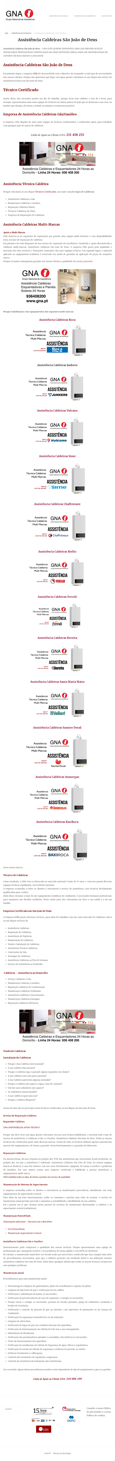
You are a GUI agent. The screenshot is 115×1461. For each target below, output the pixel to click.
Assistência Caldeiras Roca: (57, 319)
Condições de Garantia (85, 16)
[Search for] (15, 1409)
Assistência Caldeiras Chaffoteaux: (57, 504)
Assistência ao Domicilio (21, 33)
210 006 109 (74, 1378)
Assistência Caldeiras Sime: (57, 456)
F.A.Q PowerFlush (16, 1229)
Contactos (106, 16)
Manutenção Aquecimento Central (24, 1233)
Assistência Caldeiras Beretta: (58, 637)
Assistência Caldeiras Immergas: (57, 777)
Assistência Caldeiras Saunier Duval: (57, 727)
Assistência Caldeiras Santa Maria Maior (57, 681)
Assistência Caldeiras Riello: (57, 551)
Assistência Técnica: (58, 16)
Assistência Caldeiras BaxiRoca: (57, 821)
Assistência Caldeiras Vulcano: (57, 410)
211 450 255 (75, 135)
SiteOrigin (66, 1453)
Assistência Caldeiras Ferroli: (57, 596)
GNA (6, 33)
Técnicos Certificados (45, 192)
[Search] (25, 1408)
